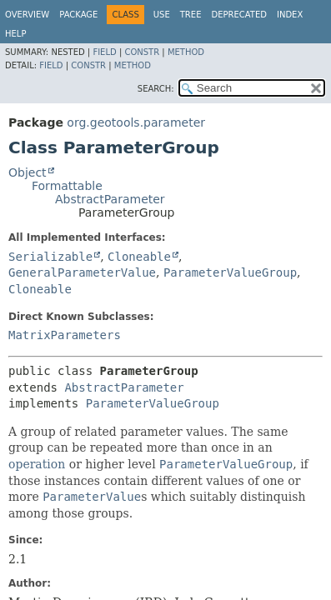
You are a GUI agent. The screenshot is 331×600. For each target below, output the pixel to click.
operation (36, 464)
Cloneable (139, 256)
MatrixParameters (64, 335)
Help (15, 33)
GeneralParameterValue (82, 272)
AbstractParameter (110, 199)
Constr (141, 52)
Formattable (67, 185)
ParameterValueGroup (230, 272)
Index (290, 14)
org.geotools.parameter (136, 122)
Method (186, 52)
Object (27, 172)
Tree (191, 14)
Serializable (50, 256)
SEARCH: (156, 88)
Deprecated (239, 14)
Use (161, 14)
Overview (27, 14)
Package (78, 14)
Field (104, 52)
